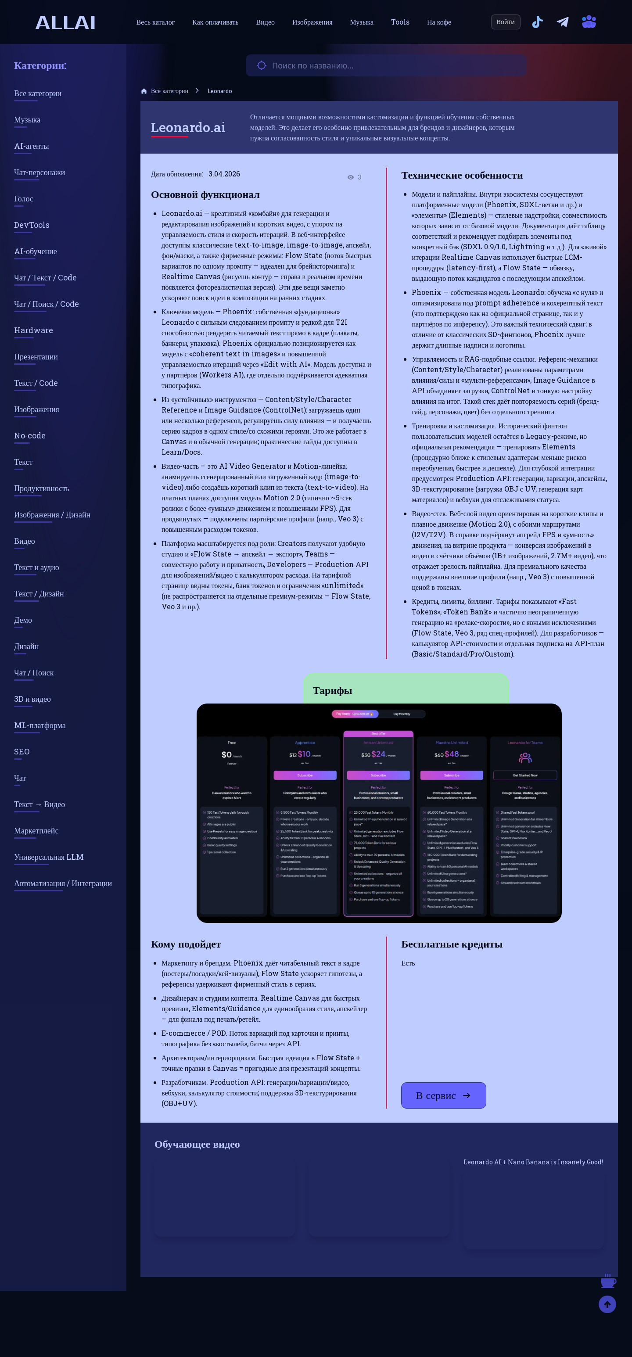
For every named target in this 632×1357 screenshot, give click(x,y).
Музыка (362, 21)
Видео (265, 21)
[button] (379, 813)
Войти (506, 22)
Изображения (312, 21)
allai (66, 21)
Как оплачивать (215, 21)
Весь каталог (155, 21)
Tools (400, 21)
